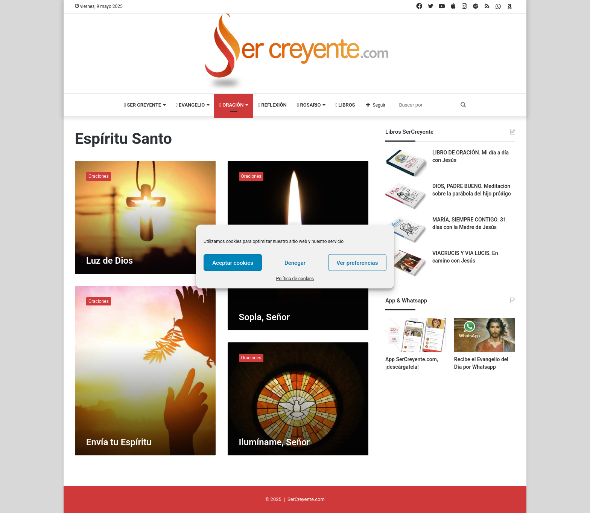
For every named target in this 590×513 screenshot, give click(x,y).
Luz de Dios (109, 260)
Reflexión (272, 105)
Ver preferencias (357, 262)
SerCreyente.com (306, 499)
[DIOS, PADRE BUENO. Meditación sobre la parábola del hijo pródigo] (406, 197)
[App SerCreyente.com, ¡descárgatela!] (415, 335)
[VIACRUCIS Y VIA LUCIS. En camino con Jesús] (406, 264)
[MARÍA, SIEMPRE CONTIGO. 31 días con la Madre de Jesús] (406, 230)
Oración (229, 105)
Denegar (295, 262)
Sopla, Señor (264, 317)
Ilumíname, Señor (274, 442)
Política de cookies (295, 278)
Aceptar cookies (232, 262)
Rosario (312, 105)
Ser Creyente (135, 105)
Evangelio (185, 105)
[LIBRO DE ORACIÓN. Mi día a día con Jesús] (406, 163)
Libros (351, 105)
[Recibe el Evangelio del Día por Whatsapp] (484, 335)
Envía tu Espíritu (119, 442)
